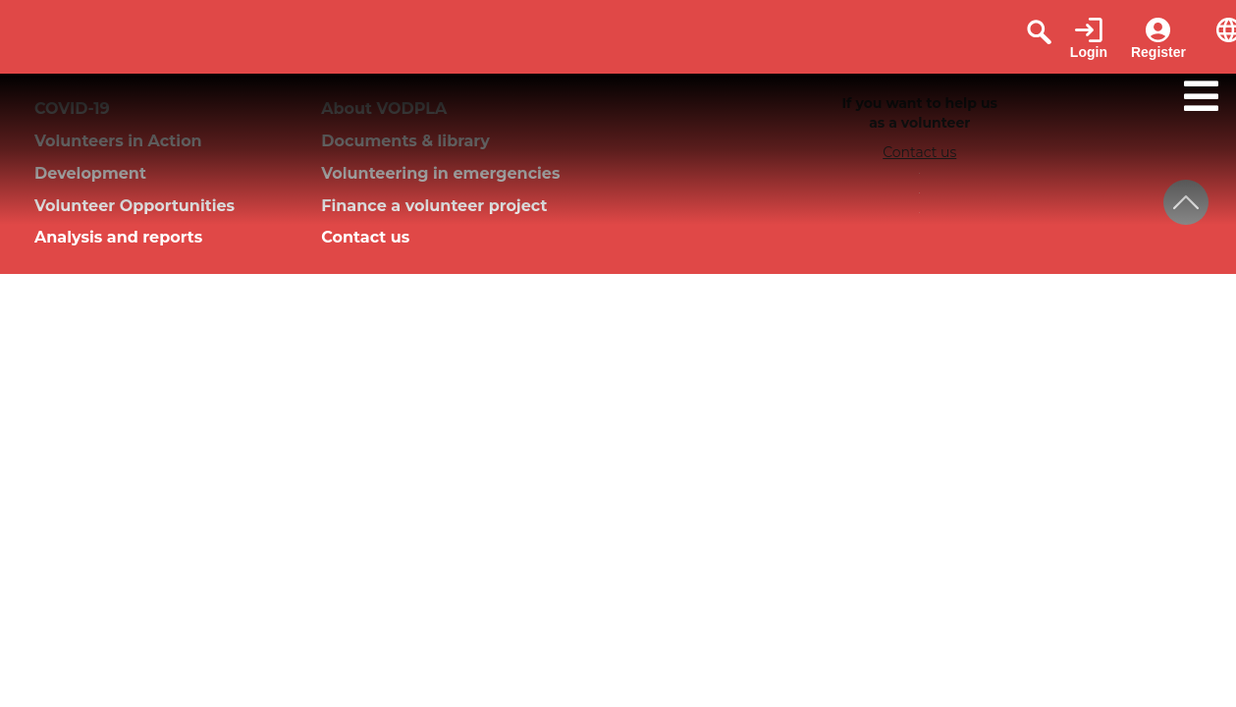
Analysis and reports (118, 237)
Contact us (365, 237)
